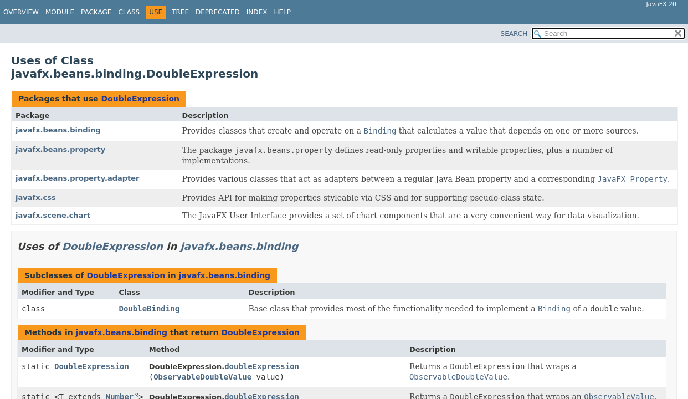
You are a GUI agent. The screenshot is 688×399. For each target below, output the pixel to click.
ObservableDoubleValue (202, 376)
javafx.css (36, 197)
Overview (21, 12)
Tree (180, 12)
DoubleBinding (149, 308)
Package (96, 12)
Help (282, 12)
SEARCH (514, 34)
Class (129, 12)
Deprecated (218, 12)
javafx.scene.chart (53, 215)
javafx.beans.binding (58, 130)
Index (257, 12)
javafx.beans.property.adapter (78, 178)
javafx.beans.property (60, 149)
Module (59, 12)
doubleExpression (261, 366)
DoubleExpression (140, 98)
